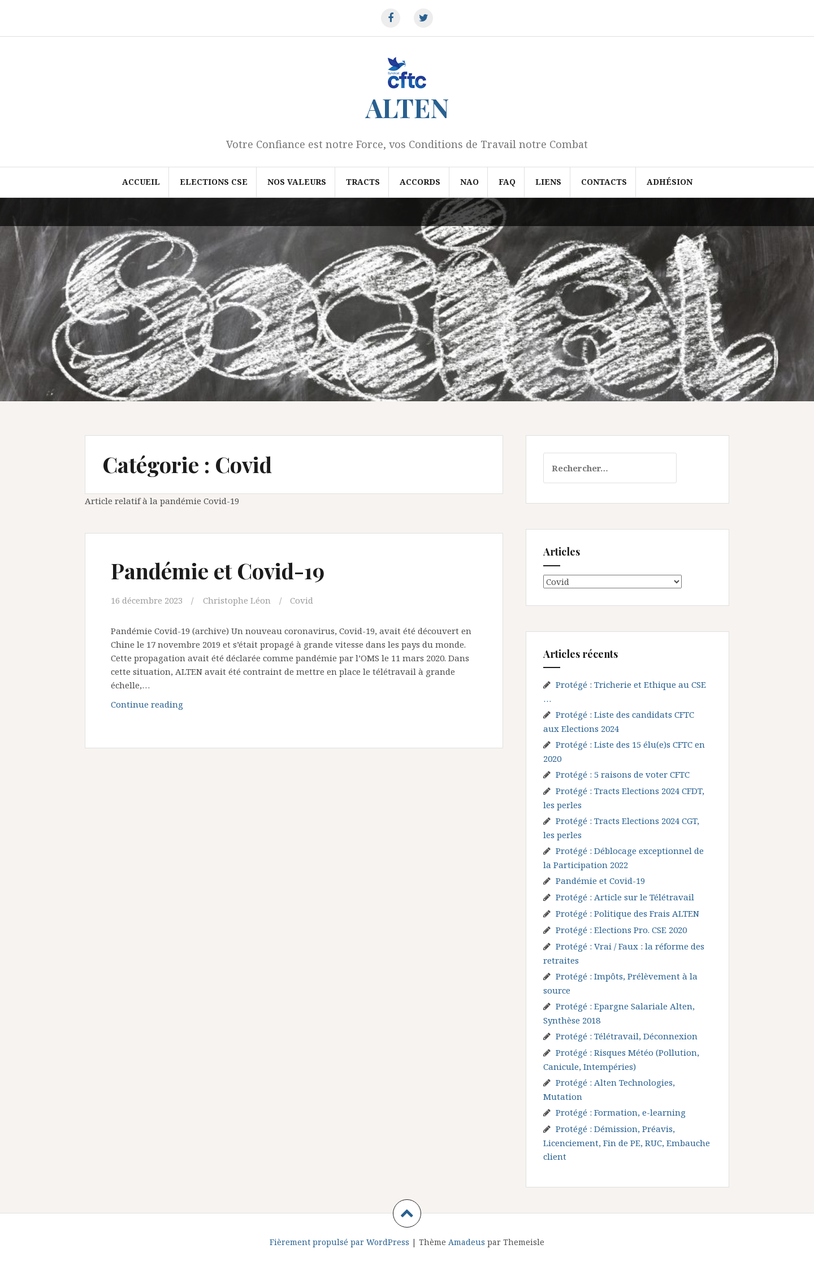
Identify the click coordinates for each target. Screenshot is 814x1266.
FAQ (507, 181)
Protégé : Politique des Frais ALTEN (627, 913)
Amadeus (466, 1242)
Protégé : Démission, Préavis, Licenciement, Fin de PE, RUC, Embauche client (626, 1142)
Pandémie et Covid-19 (217, 570)
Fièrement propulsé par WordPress (339, 1242)
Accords (420, 181)
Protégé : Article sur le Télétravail (625, 897)
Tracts (363, 181)
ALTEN (407, 107)
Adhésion (669, 181)
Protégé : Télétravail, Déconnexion (627, 1036)
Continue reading (167, 707)
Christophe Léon (237, 600)
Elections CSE (214, 181)
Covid (301, 600)
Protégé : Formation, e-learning (621, 1112)
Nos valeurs (296, 181)
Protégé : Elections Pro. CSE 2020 (621, 929)
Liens (548, 181)
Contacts (604, 181)
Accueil (141, 181)
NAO (469, 181)
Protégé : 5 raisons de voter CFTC (623, 774)
